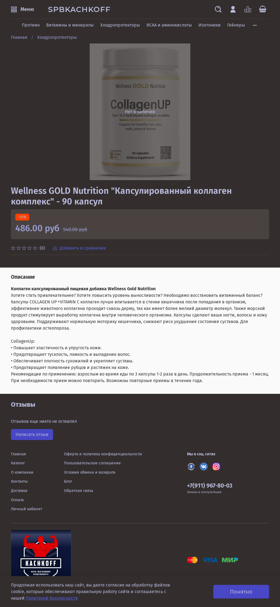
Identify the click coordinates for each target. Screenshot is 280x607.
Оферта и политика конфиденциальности (103, 454)
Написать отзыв (32, 434)
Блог (68, 481)
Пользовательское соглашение (92, 463)
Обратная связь (78, 490)
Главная (19, 37)
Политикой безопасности (52, 598)
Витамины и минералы (70, 25)
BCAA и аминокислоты (169, 25)
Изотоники (210, 25)
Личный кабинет (26, 509)
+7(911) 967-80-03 (209, 485)
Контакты (19, 481)
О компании (22, 472)
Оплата (17, 500)
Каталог (18, 463)
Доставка (19, 490)
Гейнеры (236, 25)
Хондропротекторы (120, 25)
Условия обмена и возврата (89, 472)
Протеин (31, 25)
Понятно (241, 591)
